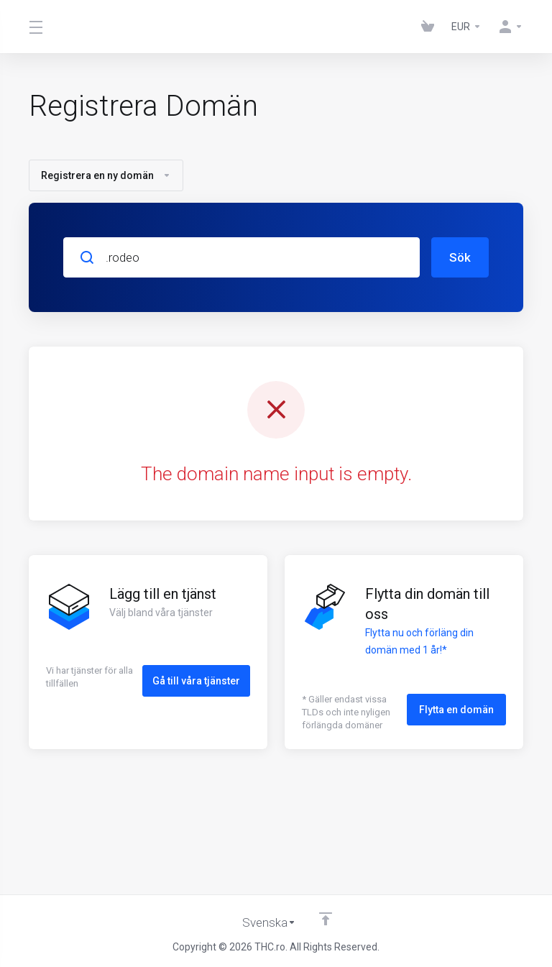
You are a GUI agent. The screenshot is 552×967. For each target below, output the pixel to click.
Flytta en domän (456, 709)
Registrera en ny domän (106, 175)
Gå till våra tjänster (196, 680)
